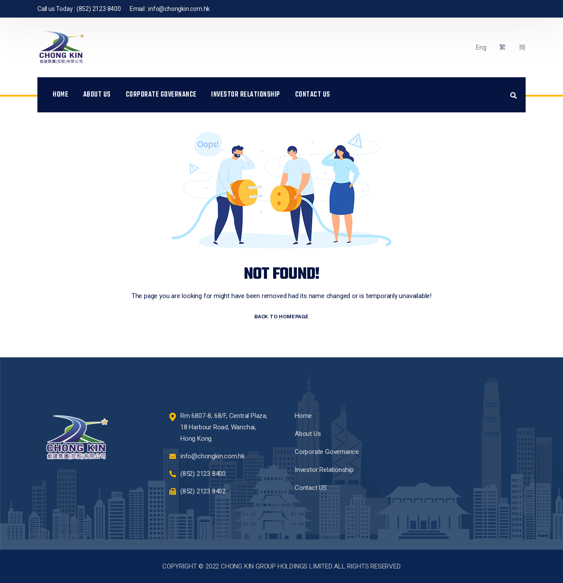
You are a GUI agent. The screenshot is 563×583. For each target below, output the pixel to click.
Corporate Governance (161, 95)
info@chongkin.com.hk (179, 8)
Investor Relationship (245, 95)
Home (60, 95)
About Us (97, 95)
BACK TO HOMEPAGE (281, 316)
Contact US (312, 95)
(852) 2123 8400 (99, 8)
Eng (481, 47)
